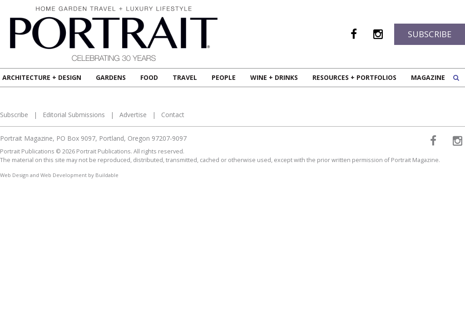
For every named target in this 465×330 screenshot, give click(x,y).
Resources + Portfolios (354, 77)
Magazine (428, 77)
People (224, 77)
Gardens (111, 77)
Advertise (133, 114)
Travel (185, 77)
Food (149, 77)
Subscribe (429, 34)
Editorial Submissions (74, 114)
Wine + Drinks (274, 77)
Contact (172, 114)
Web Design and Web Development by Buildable (59, 175)
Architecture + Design (41, 77)
